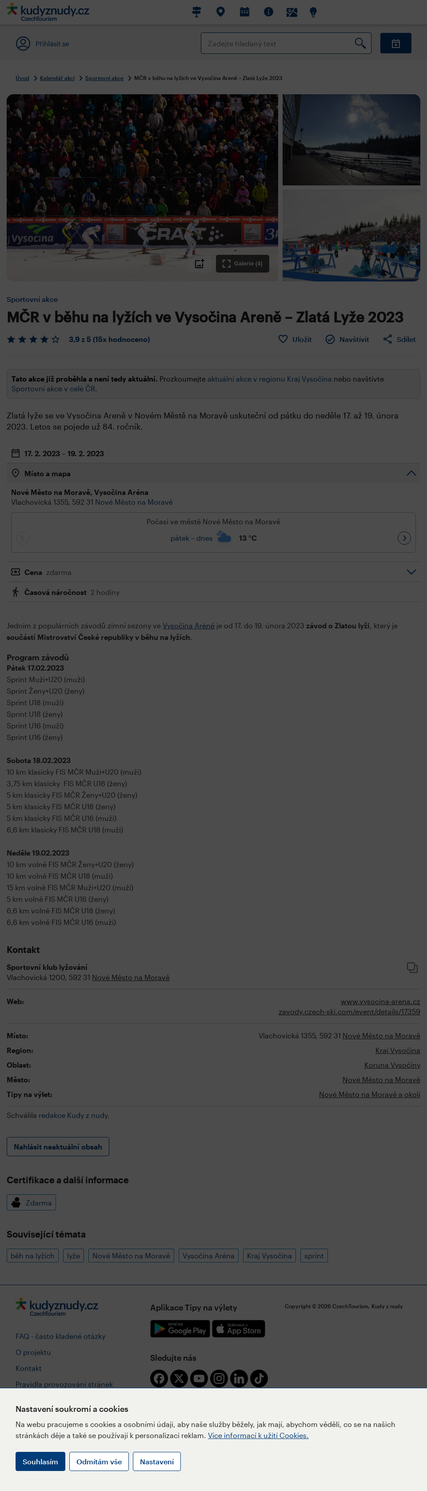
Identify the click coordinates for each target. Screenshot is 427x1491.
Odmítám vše (99, 1461)
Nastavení (157, 1461)
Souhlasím (40, 1461)
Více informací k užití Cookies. (258, 1435)
